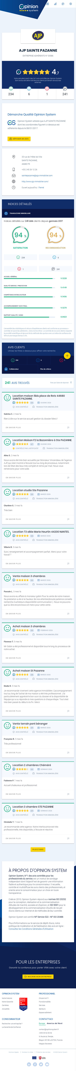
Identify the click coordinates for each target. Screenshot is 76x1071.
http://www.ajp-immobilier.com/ (35, 181)
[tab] (42, 1023)
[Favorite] (67, 355)
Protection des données (43, 1052)
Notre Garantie (7, 1002)
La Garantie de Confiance (11, 1027)
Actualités (5, 1009)
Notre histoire (7, 998)
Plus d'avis (38, 849)
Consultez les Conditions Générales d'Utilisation (31, 929)
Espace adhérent (45, 1013)
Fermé (41, 187)
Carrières (5, 1005)
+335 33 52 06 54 (45, 1033)
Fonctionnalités (45, 1002)
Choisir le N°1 (44, 998)
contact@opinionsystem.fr (49, 1029)
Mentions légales (14, 1052)
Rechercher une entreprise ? (12, 1024)
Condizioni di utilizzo (28, 1052)
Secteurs (42, 1009)
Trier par (59, 383)
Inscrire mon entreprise (38, 976)
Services (42, 1005)
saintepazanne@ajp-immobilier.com (37, 175)
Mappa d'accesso (45, 1044)
